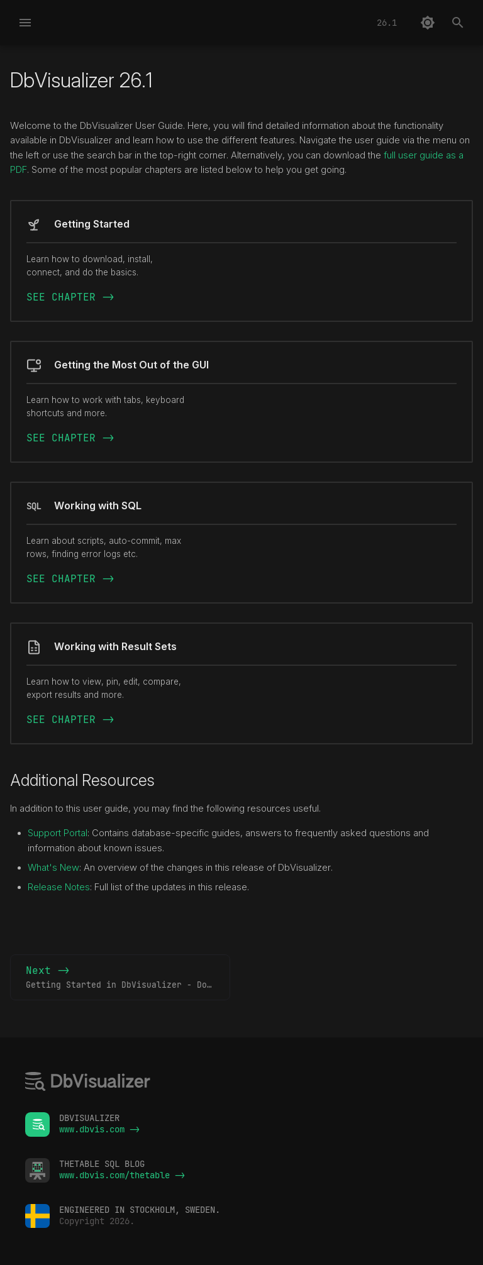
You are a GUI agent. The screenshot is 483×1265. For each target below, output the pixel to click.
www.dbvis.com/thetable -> (122, 1175)
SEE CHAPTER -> (70, 297)
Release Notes (59, 887)
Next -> (128, 978)
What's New (53, 867)
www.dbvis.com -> (99, 1129)
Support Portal (57, 833)
